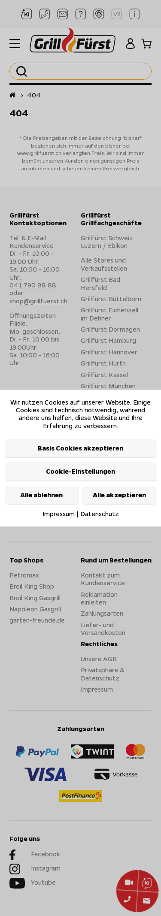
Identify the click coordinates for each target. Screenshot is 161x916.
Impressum (59, 514)
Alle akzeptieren (119, 494)
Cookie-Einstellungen (80, 471)
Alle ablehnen (41, 494)
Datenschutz (99, 514)
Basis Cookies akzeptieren (80, 448)
